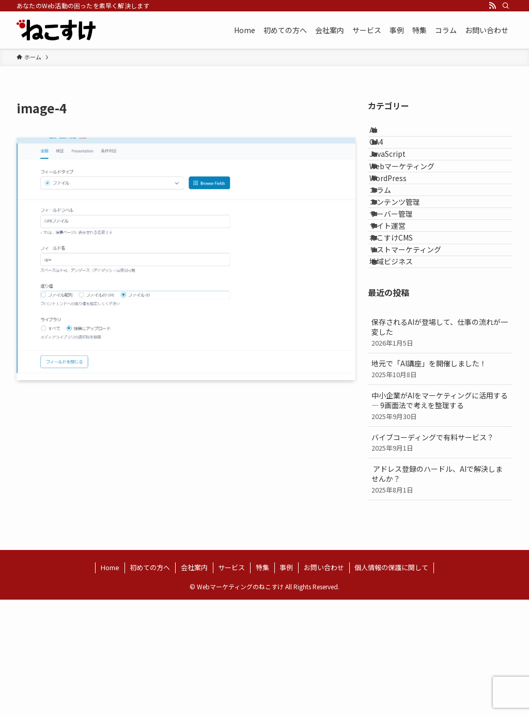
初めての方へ (150, 683)
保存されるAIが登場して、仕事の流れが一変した (440, 447)
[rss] (492, 5)
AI (384, 135)
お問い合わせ (324, 683)
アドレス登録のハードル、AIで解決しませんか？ (440, 593)
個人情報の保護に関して (391, 683)
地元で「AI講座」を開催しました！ (440, 484)
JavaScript (399, 178)
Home (110, 683)
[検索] (505, 5)
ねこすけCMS (402, 328)
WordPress (399, 221)
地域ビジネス (402, 371)
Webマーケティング (413, 199)
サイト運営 (399, 307)
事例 (286, 683)
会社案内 (194, 683)
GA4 (388, 156)
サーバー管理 (402, 285)
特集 (262, 683)
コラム (391, 242)
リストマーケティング (417, 350)
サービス (231, 683)
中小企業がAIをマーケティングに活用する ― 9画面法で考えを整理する (440, 520)
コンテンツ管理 (406, 264)
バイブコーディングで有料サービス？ (440, 557)
